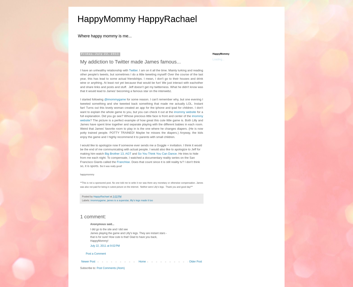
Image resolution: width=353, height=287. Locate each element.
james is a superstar (118, 200)
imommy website (185, 112)
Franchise (123, 162)
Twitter (133, 70)
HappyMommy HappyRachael (137, 19)
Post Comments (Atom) (111, 268)
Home (142, 261)
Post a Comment (96, 253)
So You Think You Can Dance (157, 153)
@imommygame (115, 99)
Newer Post (88, 261)
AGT (128, 153)
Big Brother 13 (114, 153)
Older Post (195, 261)
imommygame (98, 200)
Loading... (218, 59)
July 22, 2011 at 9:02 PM (105, 245)
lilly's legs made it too (141, 200)
